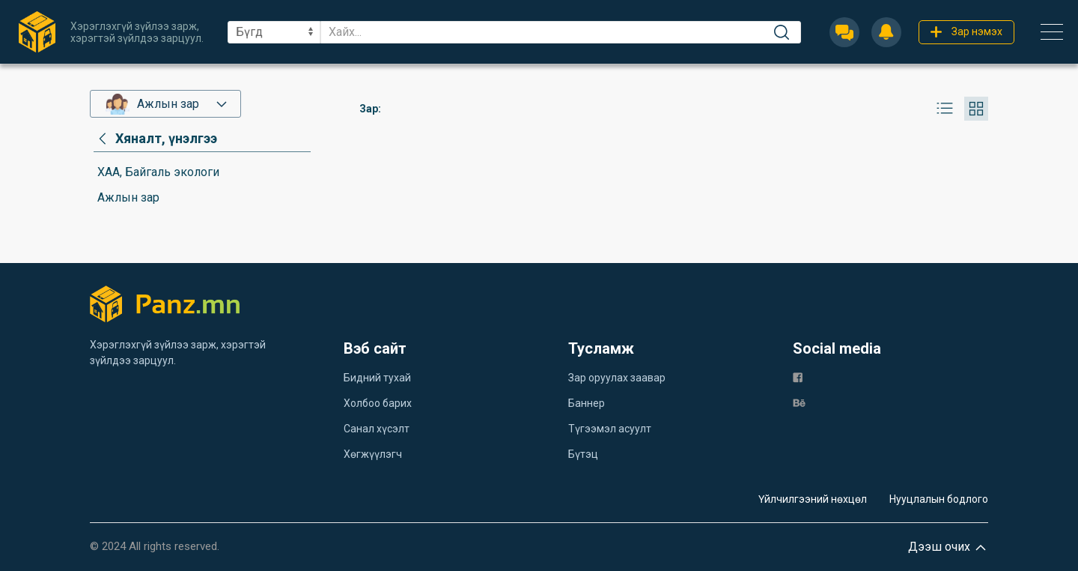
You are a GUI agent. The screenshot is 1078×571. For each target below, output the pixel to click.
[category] (155, 139)
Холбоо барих (378, 403)
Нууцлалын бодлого (938, 499)
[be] (799, 402)
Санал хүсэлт (376, 429)
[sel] (274, 32)
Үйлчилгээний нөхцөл (812, 499)
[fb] (798, 376)
